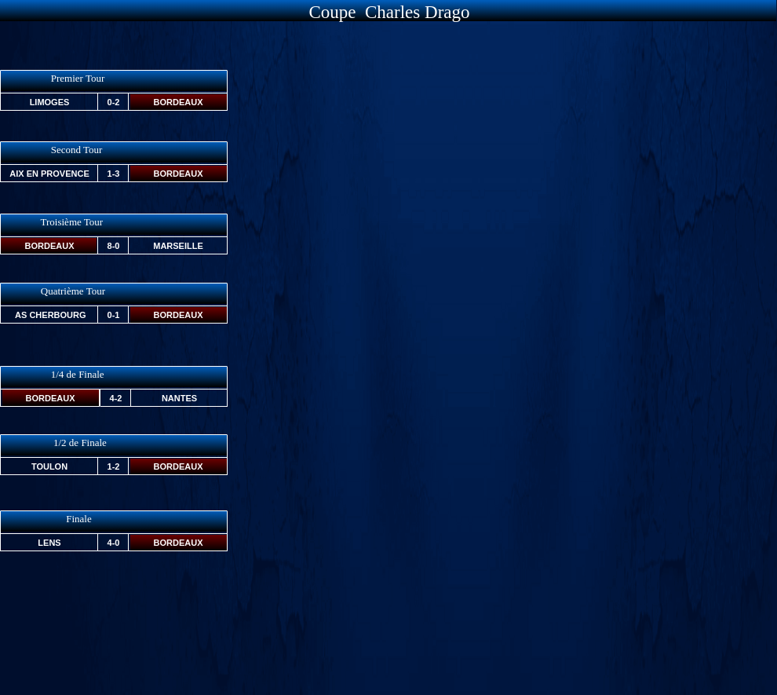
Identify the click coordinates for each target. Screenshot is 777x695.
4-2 (116, 398)
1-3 (114, 173)
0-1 (114, 315)
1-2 (114, 466)
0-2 (114, 102)
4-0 (114, 542)
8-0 (114, 246)
